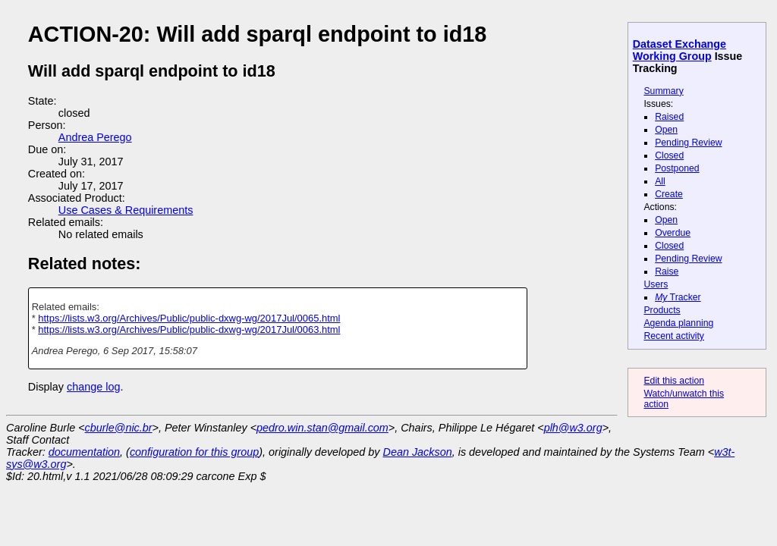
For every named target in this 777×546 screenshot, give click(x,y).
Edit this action (673, 380)
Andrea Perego (95, 137)
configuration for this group (194, 452)
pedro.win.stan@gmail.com (322, 428)
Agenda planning (678, 323)
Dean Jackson (417, 452)
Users (655, 284)
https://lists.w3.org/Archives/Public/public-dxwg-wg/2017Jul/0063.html (189, 329)
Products (661, 310)
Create (669, 194)
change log (93, 387)
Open (666, 129)
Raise (666, 271)
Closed (669, 155)
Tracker (678, 297)
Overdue (672, 233)
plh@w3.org (573, 428)
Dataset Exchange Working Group (679, 50)
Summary (663, 91)
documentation (84, 452)
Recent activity (673, 336)
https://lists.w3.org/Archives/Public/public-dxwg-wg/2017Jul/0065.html (189, 318)
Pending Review (688, 142)
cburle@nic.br (119, 428)
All (660, 181)
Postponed (677, 168)
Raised (669, 116)
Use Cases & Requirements (125, 210)
